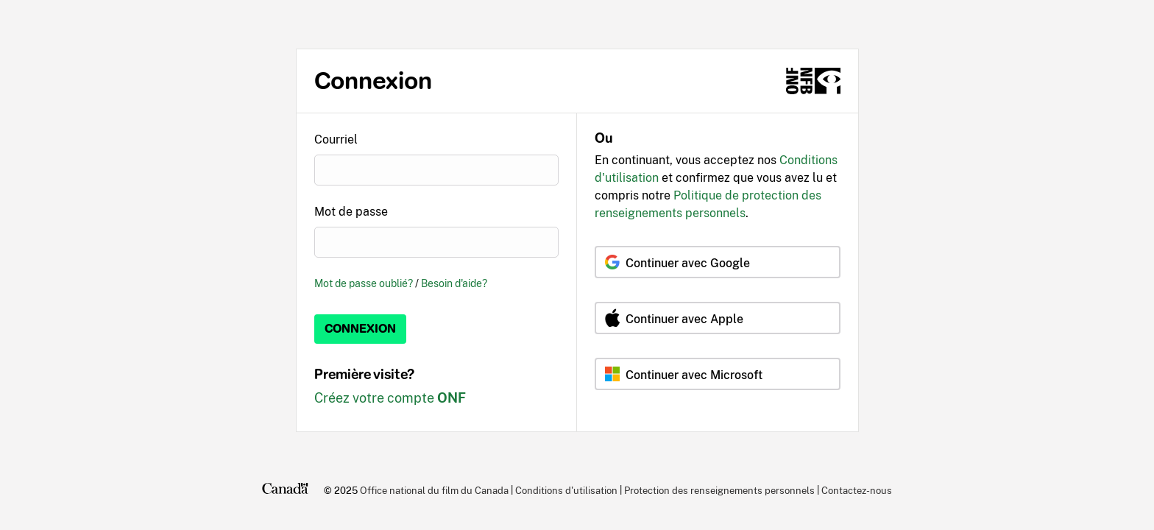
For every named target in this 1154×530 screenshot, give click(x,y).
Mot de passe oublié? (363, 283)
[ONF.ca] (813, 81)
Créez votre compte (390, 398)
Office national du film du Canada (434, 490)
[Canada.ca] (285, 490)
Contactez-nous (856, 490)
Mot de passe (351, 212)
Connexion (360, 329)
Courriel (336, 139)
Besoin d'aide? (454, 283)
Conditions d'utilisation (566, 490)
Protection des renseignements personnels (719, 490)
